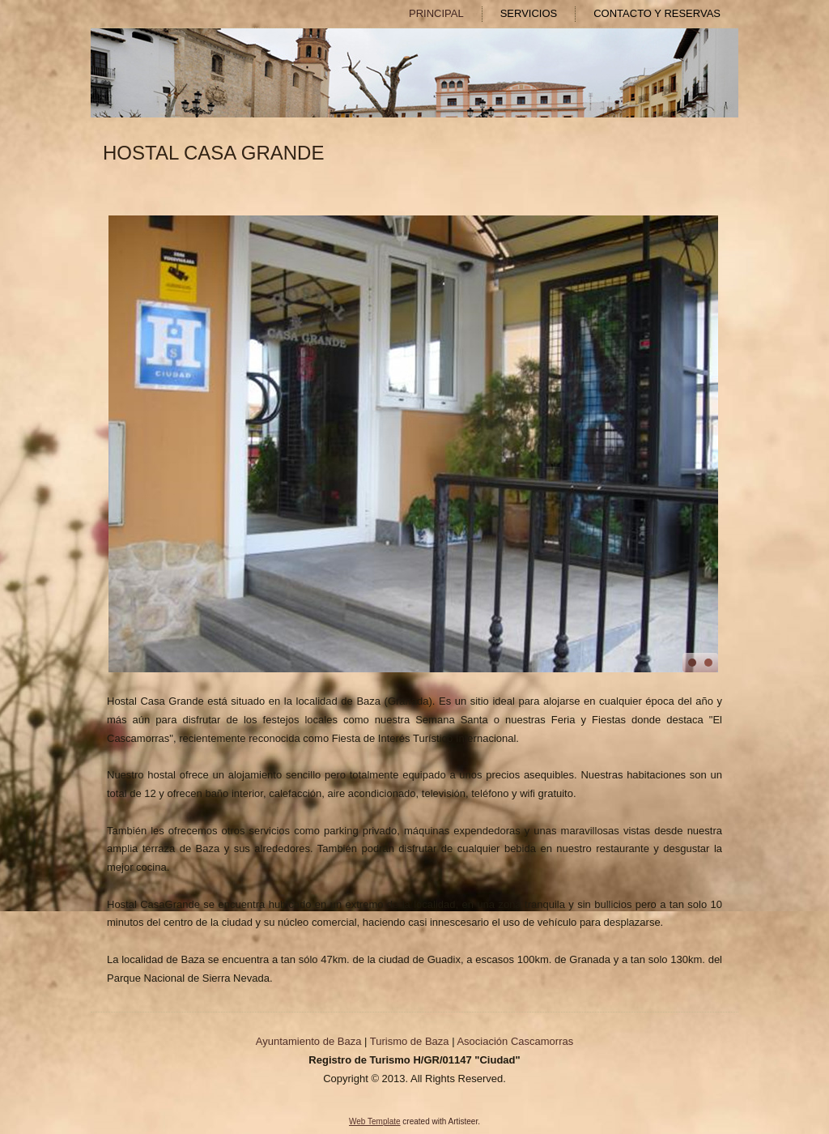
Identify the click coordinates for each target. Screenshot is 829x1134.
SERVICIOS (529, 13)
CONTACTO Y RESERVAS (657, 13)
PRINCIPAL (436, 13)
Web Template (375, 1121)
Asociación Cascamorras (515, 1041)
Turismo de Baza (409, 1041)
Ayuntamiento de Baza (309, 1041)
